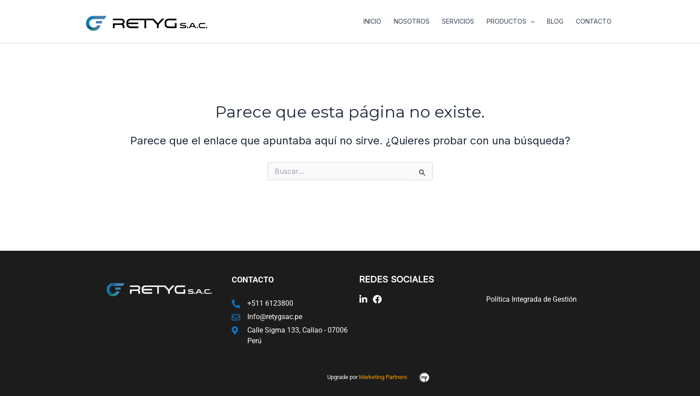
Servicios (458, 21)
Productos (510, 21)
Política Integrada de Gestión (531, 299)
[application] (530, 21)
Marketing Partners (383, 377)
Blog (555, 21)
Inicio (372, 21)
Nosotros (411, 21)
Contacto (594, 21)
